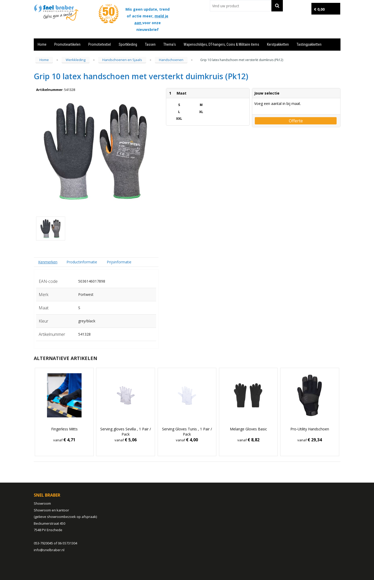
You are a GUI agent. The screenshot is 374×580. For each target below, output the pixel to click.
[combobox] (240, 5)
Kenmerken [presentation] (47, 261)
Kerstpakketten (278, 44)
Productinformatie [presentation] (81, 261)
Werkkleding (75, 59)
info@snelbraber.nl (49, 550)
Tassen (150, 44)
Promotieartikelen (67, 44)
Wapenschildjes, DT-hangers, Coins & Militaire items (221, 44)
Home (42, 44)
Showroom (42, 503)
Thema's (169, 44)
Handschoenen (171, 59)
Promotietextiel (99, 44)
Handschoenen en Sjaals (122, 59)
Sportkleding (128, 44)
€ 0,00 (319, 9)
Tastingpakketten (309, 44)
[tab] (48, 262)
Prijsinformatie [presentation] (119, 261)
